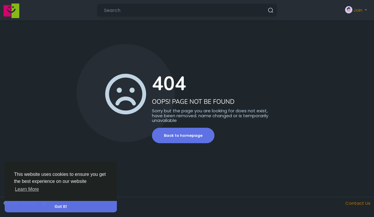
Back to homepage (183, 135)
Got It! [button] (61, 206)
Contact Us (357, 203)
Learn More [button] (27, 189)
